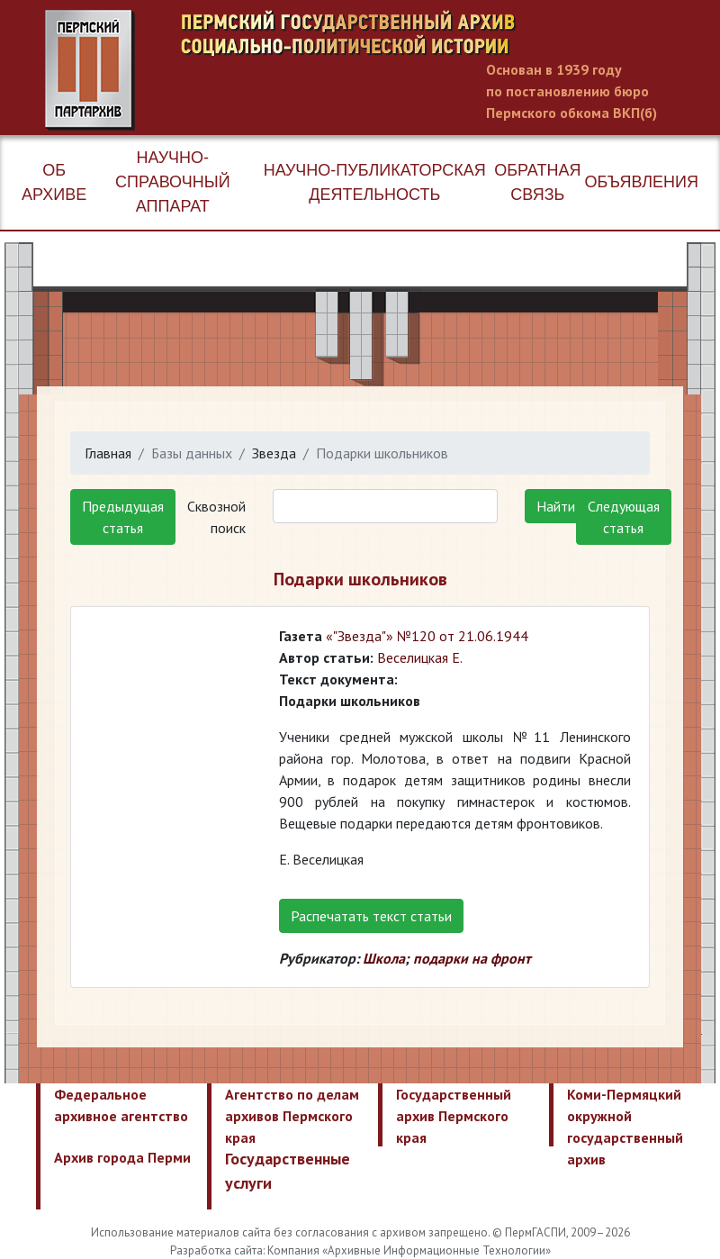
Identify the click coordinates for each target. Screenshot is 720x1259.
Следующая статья (624, 517)
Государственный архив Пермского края (453, 1115)
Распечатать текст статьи (371, 916)
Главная (108, 453)
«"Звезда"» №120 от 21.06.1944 (427, 636)
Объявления (641, 182)
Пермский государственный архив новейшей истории (382, 70)
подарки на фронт (472, 958)
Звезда (274, 453)
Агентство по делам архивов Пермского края (292, 1115)
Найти (555, 506)
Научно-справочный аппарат (172, 182)
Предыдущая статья (123, 517)
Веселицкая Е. (420, 657)
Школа (384, 958)
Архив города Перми (122, 1157)
